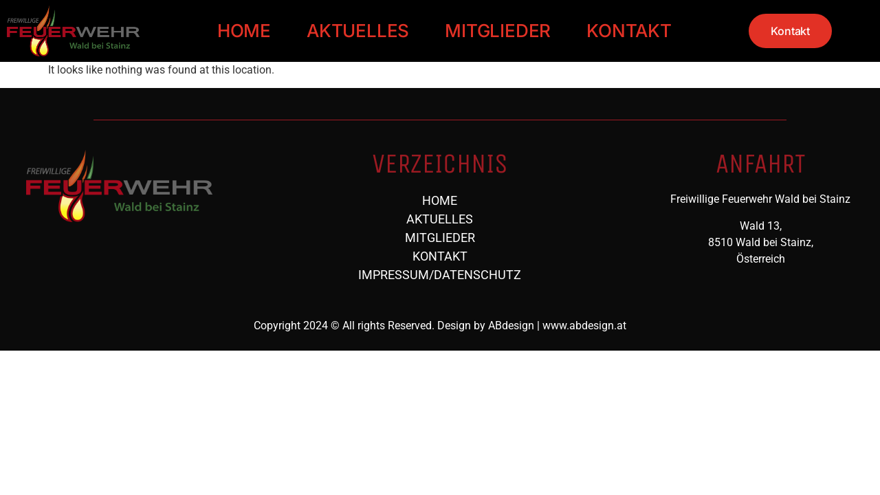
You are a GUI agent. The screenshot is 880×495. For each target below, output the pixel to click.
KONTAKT (629, 30)
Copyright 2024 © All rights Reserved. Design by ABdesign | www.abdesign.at (440, 325)
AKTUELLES (358, 30)
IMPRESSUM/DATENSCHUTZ (439, 274)
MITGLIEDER (498, 30)
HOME (244, 30)
